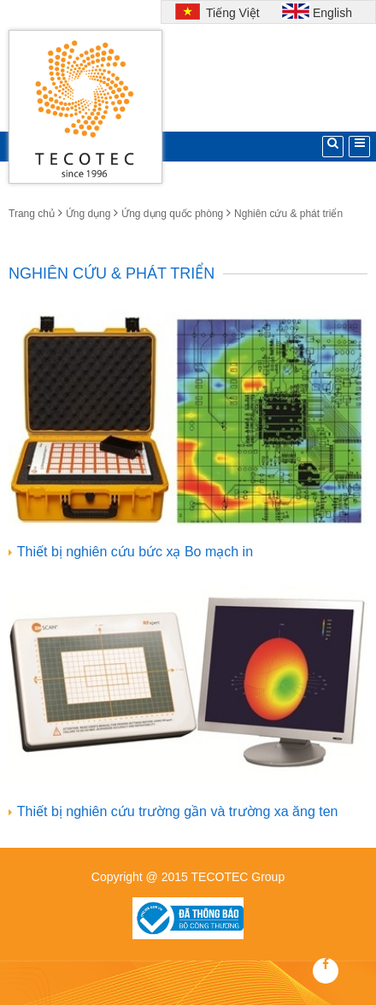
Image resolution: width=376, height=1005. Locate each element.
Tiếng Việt (231, 13)
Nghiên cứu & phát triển (288, 214)
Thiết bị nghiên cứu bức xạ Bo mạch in (135, 551)
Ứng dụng (88, 214)
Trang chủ (32, 214)
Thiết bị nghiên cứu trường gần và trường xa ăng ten (177, 811)
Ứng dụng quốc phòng (172, 214)
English (332, 13)
